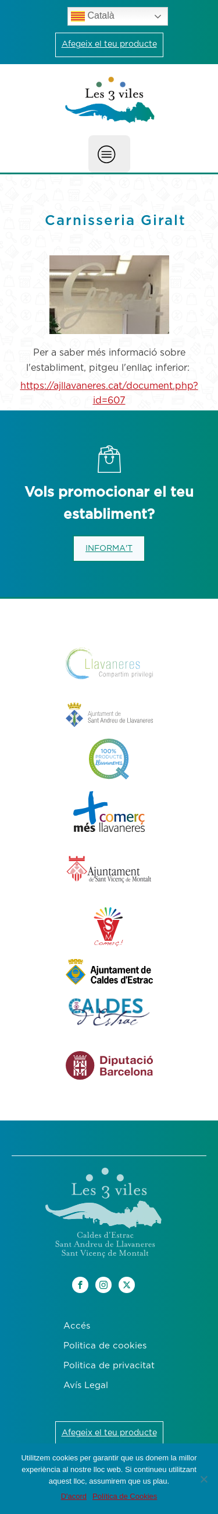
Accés (76, 1326)
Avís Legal (85, 1385)
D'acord (74, 1496)
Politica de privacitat (109, 1365)
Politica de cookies (104, 1345)
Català (93, 16)
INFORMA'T (109, 549)
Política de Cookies (124, 1496)
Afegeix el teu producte (109, 44)
